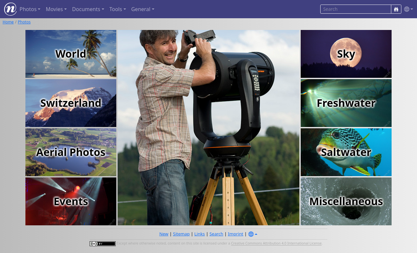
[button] (407, 9)
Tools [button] (115, 9)
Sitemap (181, 234)
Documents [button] (86, 9)
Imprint (235, 234)
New (163, 234)
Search (216, 234)
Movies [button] (54, 9)
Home (8, 22)
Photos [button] (28, 9)
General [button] (141, 9)
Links (199, 234)
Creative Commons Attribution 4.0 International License (276, 243)
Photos (24, 22)
